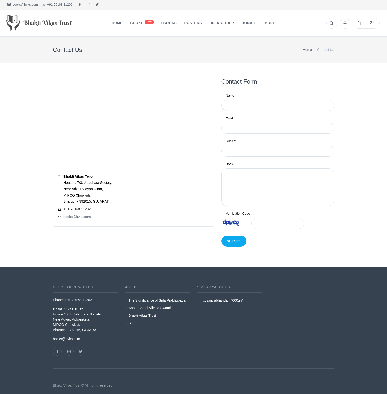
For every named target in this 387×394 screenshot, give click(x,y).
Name (230, 95)
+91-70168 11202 (58, 4)
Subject (231, 141)
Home (307, 50)
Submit (234, 241)
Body (229, 164)
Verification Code (238, 213)
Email (230, 118)
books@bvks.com (22, 4)
